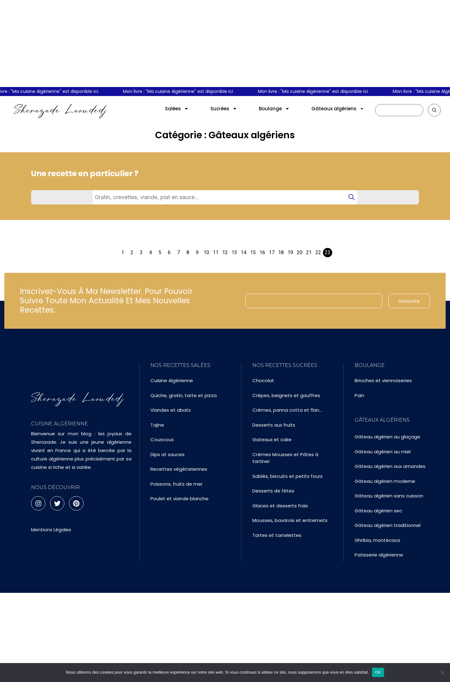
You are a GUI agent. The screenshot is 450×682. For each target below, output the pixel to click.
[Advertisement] (225, 43)
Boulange (274, 108)
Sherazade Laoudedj (61, 110)
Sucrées (223, 108)
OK (378, 672)
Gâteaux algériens (337, 108)
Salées (177, 108)
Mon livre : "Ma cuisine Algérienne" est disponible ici (181, 91)
